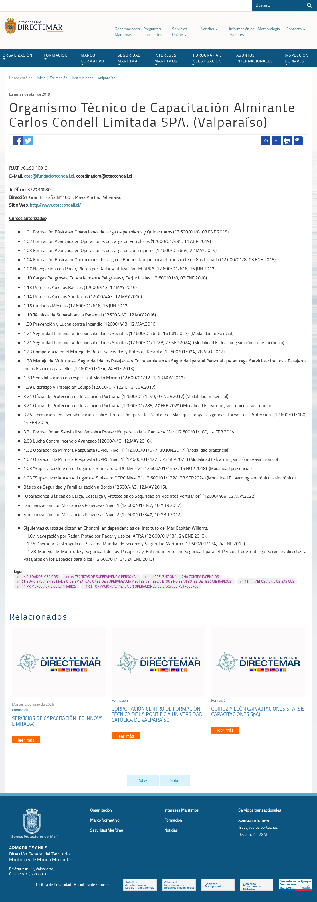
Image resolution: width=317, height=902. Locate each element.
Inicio (41, 78)
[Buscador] (277, 5)
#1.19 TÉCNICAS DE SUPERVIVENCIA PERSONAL (101, 576)
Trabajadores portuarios (258, 827)
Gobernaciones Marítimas (127, 31)
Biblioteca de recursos (92, 884)
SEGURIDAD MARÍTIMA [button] (129, 58)
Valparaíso (106, 78)
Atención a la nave (253, 820)
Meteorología (269, 28)
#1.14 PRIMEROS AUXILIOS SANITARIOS (46, 586)
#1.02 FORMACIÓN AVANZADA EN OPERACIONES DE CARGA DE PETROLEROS (141, 586)
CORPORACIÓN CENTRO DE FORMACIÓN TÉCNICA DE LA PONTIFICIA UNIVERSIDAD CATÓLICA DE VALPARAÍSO (157, 714)
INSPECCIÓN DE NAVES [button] (296, 58)
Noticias (209, 28)
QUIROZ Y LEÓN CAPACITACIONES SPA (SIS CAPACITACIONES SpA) (258, 711)
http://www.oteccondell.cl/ (55, 205)
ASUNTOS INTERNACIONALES (254, 58)
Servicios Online (179, 31)
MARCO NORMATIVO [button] (92, 58)
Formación (59, 78)
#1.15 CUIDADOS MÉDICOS (37, 576)
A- (276, 140)
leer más (26, 740)
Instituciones (83, 78)
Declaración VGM (252, 834)
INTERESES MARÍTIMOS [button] (165, 58)
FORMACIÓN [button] (56, 56)
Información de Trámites (241, 31)
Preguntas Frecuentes (152, 31)
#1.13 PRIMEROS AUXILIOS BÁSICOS (267, 581)
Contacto (295, 28)
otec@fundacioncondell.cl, (50, 176)
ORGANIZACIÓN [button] (17, 56)
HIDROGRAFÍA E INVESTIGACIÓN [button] (206, 58)
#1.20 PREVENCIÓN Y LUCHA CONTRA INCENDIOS (182, 576)
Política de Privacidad (53, 884)
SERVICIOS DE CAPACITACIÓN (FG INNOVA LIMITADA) (57, 721)
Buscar (309, 5)
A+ (266, 140)
